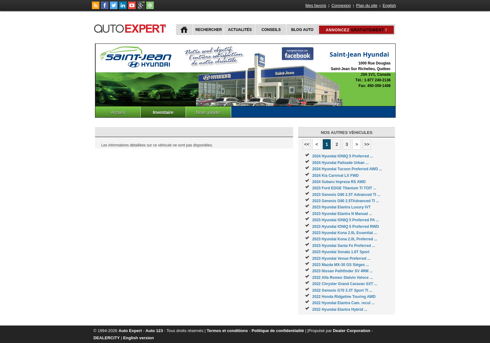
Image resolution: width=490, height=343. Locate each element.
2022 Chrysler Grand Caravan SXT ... (344, 284)
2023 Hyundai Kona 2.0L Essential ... (344, 233)
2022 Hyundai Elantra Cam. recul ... (343, 303)
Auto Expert (130, 330)
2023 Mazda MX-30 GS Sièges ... (340, 265)
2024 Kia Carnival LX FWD (335, 175)
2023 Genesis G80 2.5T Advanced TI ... (346, 194)
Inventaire (163, 112)
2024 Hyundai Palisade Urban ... (340, 163)
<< (306, 144)
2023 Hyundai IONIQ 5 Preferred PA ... (345, 220)
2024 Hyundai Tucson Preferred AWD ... (347, 169)
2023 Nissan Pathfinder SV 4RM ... (342, 271)
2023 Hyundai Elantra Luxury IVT (341, 207)
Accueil (118, 112)
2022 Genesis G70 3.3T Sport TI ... (342, 290)
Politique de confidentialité (278, 330)
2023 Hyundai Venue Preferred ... (341, 258)
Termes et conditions (227, 330)
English (389, 5)
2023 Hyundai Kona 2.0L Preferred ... (344, 239)
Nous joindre (208, 112)
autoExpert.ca (131, 28)
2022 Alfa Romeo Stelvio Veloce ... (342, 277)
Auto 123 (154, 330)
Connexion (341, 5)
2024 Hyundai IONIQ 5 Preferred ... (342, 156)
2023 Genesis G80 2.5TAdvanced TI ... (345, 201)
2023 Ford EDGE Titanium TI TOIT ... (344, 188)
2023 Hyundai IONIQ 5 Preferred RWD (345, 226)
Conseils (271, 30)
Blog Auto (302, 30)
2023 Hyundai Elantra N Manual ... (342, 214)
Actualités (240, 30)
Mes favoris (315, 5)
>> (366, 144)
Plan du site (367, 5)
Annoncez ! (356, 30)
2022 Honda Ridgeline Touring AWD (344, 296)
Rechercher (208, 30)
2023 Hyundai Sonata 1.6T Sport (340, 252)
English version (138, 337)
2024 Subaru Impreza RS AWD (339, 182)
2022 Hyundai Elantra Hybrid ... (339, 309)
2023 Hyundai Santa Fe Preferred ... (343, 245)
